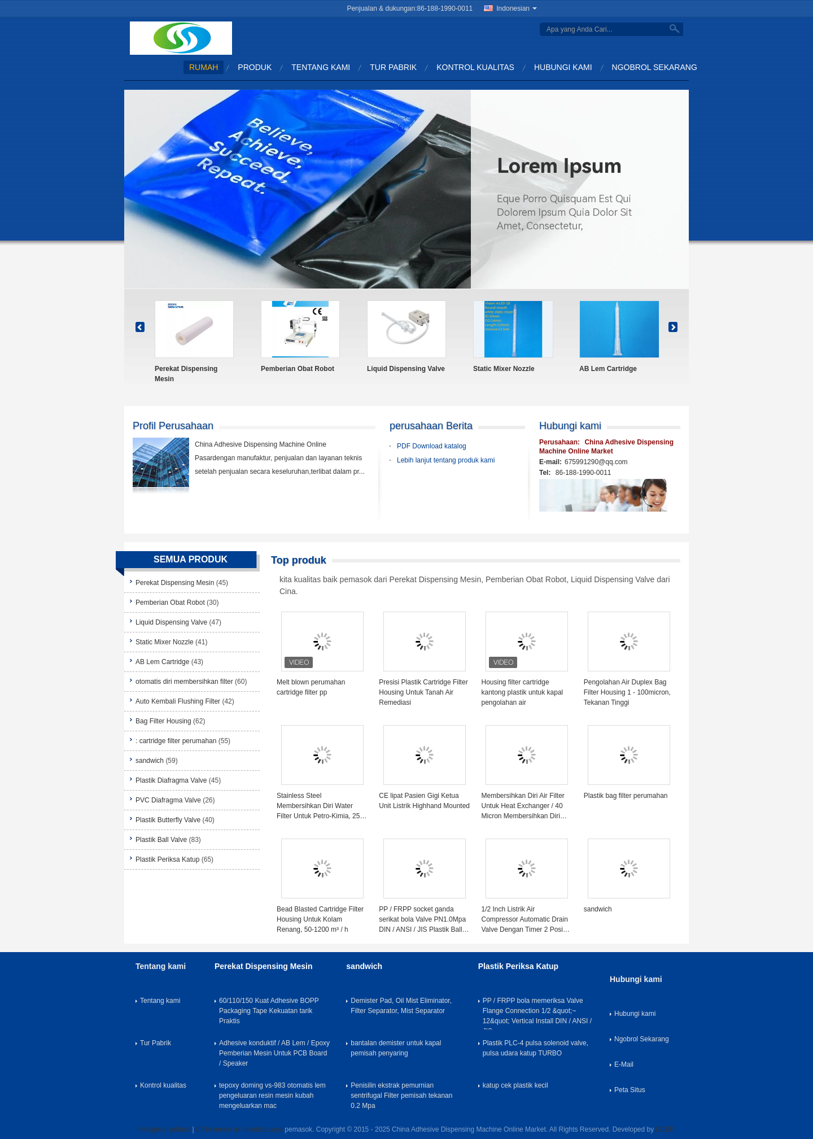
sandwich (150, 761)
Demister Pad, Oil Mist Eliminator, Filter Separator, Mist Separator (401, 1006)
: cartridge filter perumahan (176, 741)
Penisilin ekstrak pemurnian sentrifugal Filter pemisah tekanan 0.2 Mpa (401, 1095)
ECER (665, 1129)
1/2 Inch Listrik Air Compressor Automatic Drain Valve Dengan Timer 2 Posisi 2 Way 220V (525, 920)
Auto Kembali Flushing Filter (178, 701)
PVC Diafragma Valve (168, 800)
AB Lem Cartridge (608, 369)
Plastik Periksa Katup (167, 859)
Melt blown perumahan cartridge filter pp (311, 687)
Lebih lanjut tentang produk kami (446, 460)
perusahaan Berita (431, 425)
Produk (255, 67)
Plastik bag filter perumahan (626, 796)
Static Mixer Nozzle (504, 369)
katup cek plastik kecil (515, 1085)
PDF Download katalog (431, 446)
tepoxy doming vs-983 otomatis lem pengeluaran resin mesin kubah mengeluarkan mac (272, 1095)
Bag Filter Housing (163, 721)
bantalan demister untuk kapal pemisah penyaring (396, 1048)
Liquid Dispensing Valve (406, 369)
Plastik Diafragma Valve (171, 780)
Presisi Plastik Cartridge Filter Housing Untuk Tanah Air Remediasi (423, 692)
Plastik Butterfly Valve (168, 820)
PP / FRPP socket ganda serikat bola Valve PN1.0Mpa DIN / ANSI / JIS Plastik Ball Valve (422, 920)
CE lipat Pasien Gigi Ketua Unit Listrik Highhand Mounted (424, 801)
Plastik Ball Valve (161, 840)
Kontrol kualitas (475, 67)
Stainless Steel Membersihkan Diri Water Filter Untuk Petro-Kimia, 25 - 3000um (320, 806)
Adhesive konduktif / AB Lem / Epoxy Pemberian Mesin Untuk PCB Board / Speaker (274, 1053)
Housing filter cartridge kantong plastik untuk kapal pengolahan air (522, 692)
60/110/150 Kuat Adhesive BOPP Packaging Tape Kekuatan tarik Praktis (269, 1011)
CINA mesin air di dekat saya (239, 1129)
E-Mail (623, 1064)
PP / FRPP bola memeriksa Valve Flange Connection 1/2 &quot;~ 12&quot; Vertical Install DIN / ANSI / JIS (537, 1013)
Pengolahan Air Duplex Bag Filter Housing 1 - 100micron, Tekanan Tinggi (627, 692)
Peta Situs (629, 1090)
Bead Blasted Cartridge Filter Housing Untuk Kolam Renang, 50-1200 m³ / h (320, 919)
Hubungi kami (563, 67)
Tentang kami (320, 67)
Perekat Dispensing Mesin (186, 374)
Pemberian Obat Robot (297, 369)
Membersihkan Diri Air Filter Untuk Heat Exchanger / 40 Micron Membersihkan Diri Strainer (523, 806)
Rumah (203, 67)
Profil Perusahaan (173, 425)
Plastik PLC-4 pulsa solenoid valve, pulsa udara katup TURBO (535, 1048)
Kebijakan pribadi (164, 1129)
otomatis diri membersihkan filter (184, 682)
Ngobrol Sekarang (654, 67)
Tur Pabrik (393, 67)
